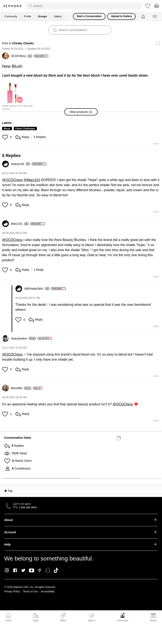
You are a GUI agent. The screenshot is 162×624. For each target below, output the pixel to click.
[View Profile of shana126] (20, 164)
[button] (81, 111)
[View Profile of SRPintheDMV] (36, 289)
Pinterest (39, 570)
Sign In (91, 617)
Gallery (58, 16)
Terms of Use (30, 591)
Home (8, 620)
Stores (153, 620)
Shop (36, 620)
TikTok (56, 570)
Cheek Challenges (25, 128)
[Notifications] (143, 16)
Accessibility (47, 591)
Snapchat (47, 570)
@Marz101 (32, 180)
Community (122, 620)
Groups (42, 16)
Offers (63, 620)
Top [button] (10, 491)
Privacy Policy (12, 591)
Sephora (12, 6)
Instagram (6, 570)
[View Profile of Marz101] (19, 224)
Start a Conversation (89, 16)
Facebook (15, 570)
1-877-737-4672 (22, 504)
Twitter (23, 570)
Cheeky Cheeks (23, 43)
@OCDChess (12, 180)
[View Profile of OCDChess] (21, 56)
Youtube (31, 570)
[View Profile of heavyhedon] (23, 338)
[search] (83, 6)
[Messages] (155, 16)
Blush (7, 128)
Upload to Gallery (121, 16)
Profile (27, 16)
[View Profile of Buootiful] (21, 388)
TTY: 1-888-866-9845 (25, 507)
